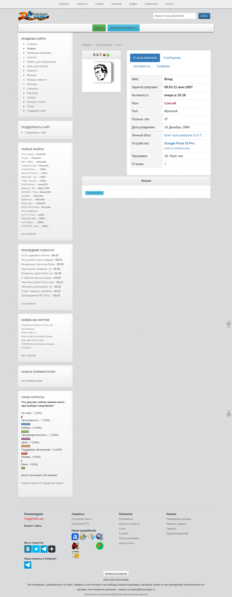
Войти (99, 27)
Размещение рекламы (178, 519)
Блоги (122, 528)
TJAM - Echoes (29, 181)
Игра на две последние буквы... (37, 336)
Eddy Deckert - (28, 184)
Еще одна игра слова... (33, 340)
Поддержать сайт (35, 127)
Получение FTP (80, 523)
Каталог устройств (129, 523)
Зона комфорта (29, 211)
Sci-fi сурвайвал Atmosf (35, 255)
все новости (28, 303)
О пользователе (145, 57)
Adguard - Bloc (28, 188)
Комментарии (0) (31, 483)
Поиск (30, 106)
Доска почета (126, 543)
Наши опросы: (33, 397)
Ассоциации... (28, 329)
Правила (171, 528)
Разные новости (37, 79)
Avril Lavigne (28, 154)
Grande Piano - (29, 169)
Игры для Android (37, 66)
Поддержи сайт (36, 110)
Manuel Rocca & (29, 173)
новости (47, 250)
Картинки (32, 92)
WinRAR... (26, 196)
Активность (142, 66)
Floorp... (25, 158)
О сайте (123, 533)
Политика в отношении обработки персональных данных (116, 594)
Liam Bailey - (28, 222)
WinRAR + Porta (29, 192)
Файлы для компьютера (41, 61)
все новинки (28, 233)
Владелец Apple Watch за (36, 273)
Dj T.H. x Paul (28, 215)
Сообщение (172, 57)
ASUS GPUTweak (30, 207)
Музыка (31, 75)
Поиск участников (129, 538)
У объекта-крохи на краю (36, 277)
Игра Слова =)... (29, 332)
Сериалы (32, 88)
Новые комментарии (38, 371)
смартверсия (94, 193)
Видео (133, 4)
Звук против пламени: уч (36, 268)
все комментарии (31, 380)
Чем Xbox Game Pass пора (37, 282)
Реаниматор (126, 519)
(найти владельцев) (177, 148)
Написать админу (176, 523)
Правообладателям (177, 533)
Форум (169, 4)
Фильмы (32, 84)
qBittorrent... (27, 199)
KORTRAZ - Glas (30, 226)
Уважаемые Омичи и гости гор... (37, 325)
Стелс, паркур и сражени (36, 291)
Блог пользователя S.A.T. (183, 135)
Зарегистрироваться (123, 27)
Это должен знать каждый (37, 259)
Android (117, 4)
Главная (64, 4)
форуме (43, 320)
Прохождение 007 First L (36, 295)
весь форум (28, 355)
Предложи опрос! (53, 483)
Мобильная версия (116, 573)
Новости (81, 4)
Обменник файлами (39, 52)
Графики (163, 66)
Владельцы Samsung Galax (38, 264)
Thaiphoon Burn (29, 165)
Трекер (99, 4)
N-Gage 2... (27, 347)
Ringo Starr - (28, 203)
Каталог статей (36, 101)
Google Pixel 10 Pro (179, 143)
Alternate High (28, 218)
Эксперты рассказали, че (36, 286)
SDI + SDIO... (28, 162)
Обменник (151, 4)
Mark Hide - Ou (29, 177)
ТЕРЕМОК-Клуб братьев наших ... (38, 344)
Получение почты (81, 519)
